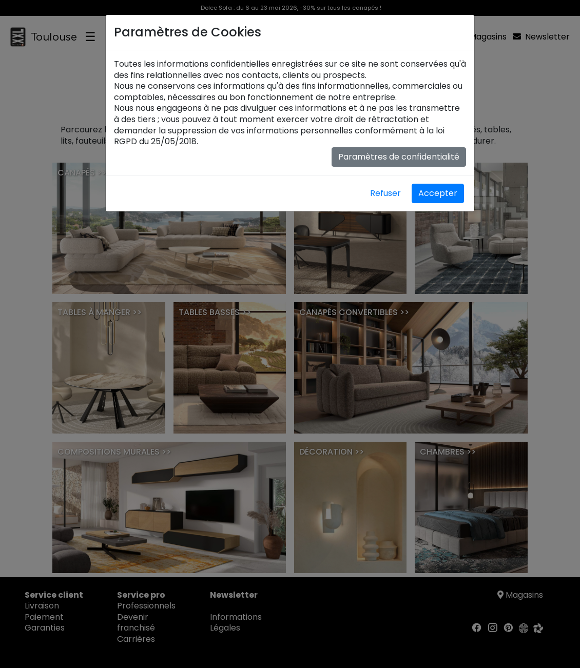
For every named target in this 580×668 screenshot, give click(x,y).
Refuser (385, 193)
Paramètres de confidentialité (398, 157)
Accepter (437, 193)
